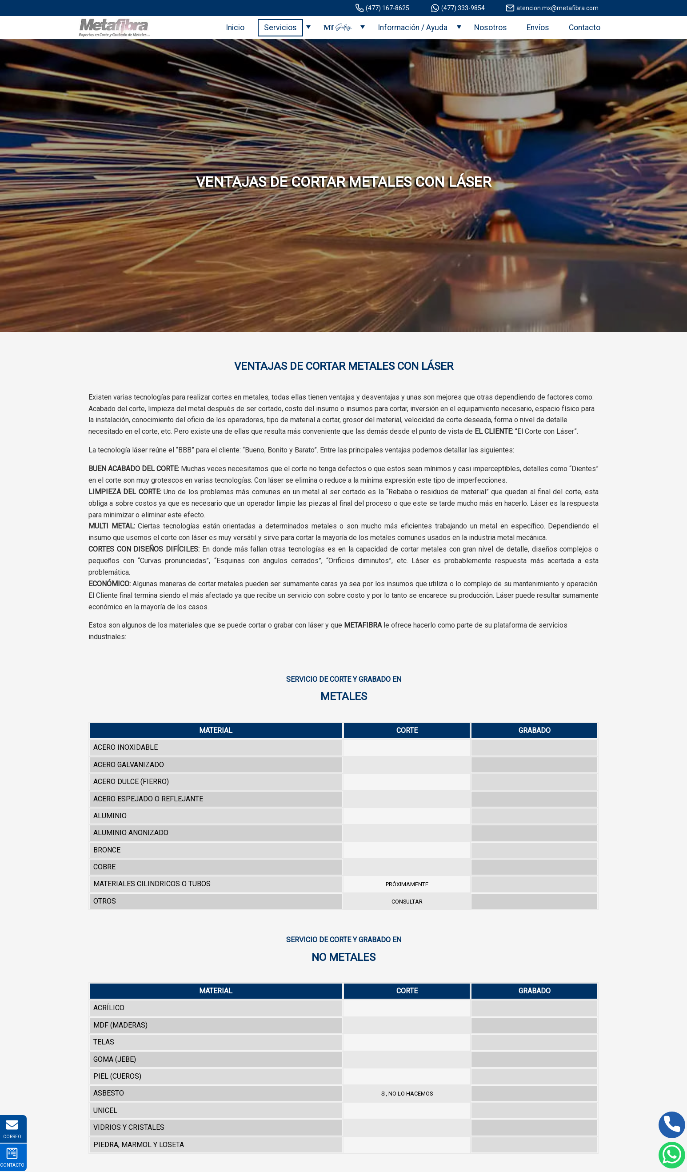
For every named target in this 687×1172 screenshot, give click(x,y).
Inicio (235, 27)
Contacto (584, 27)
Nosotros (490, 27)
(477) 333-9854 (458, 8)
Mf (337, 27)
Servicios (280, 27)
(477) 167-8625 (382, 8)
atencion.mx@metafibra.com (552, 8)
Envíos (538, 27)
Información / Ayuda (412, 27)
